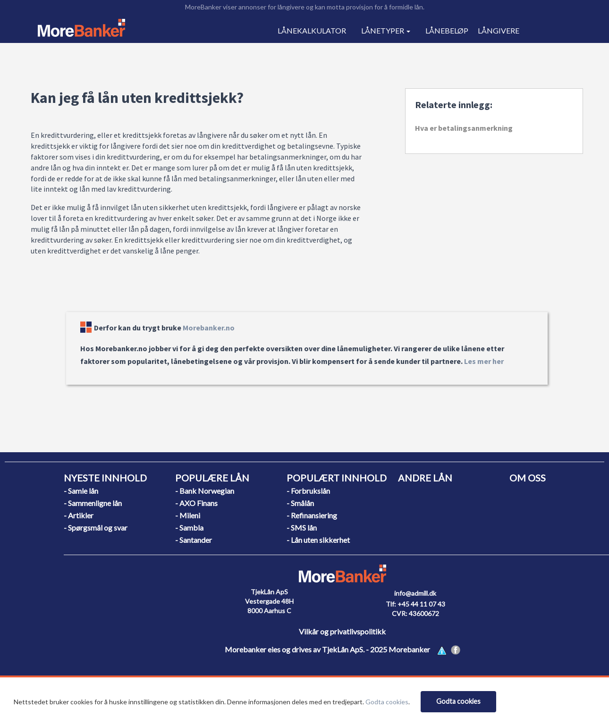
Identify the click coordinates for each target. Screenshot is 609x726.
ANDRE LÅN (425, 477)
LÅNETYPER (385, 30)
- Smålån (300, 502)
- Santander (193, 539)
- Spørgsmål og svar (95, 527)
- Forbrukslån (308, 490)
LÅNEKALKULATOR (312, 30)
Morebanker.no (209, 327)
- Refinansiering (312, 515)
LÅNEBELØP (446, 30)
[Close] (458, 701)
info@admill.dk (415, 593)
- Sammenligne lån (93, 502)
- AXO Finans (196, 502)
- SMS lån (302, 527)
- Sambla (189, 527)
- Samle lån (81, 490)
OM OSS (527, 477)
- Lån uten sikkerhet (318, 539)
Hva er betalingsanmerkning (464, 128)
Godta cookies (386, 702)
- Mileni (187, 515)
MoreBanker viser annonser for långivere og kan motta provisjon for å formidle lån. (304, 7)
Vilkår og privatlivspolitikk (342, 631)
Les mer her (484, 361)
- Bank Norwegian (204, 490)
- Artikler (78, 515)
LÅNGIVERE (498, 30)
